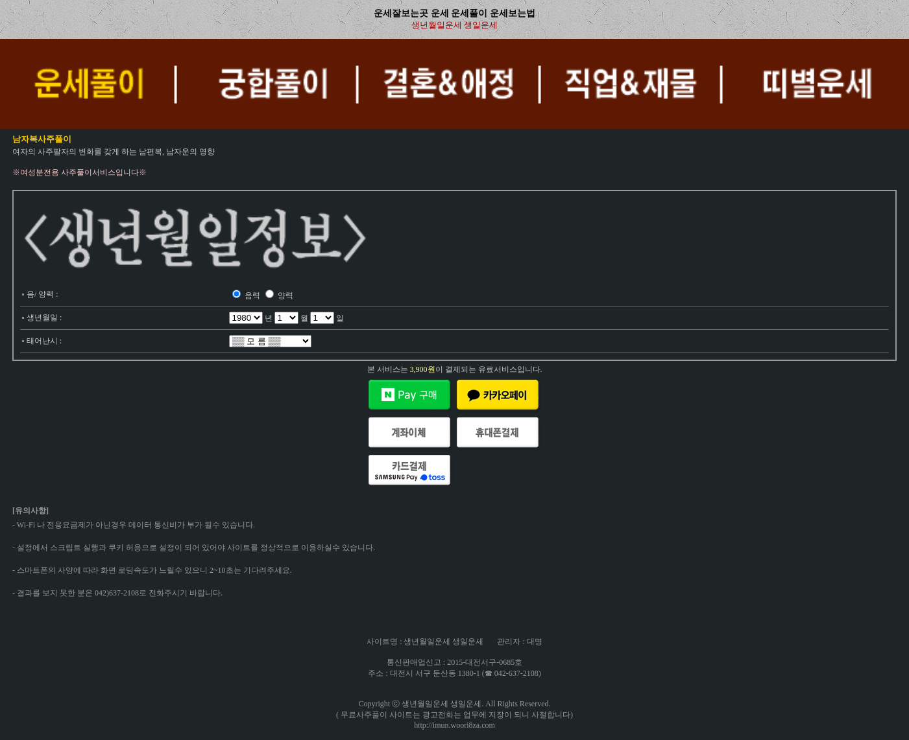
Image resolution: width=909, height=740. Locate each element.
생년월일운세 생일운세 (454, 25)
